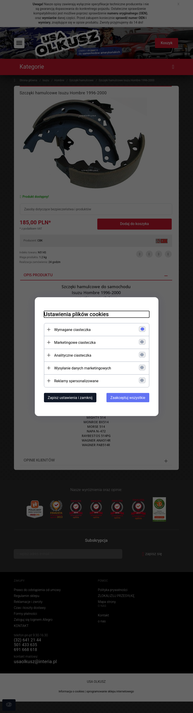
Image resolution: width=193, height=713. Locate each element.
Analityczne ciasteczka (72, 355)
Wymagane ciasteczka (72, 329)
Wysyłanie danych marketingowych (82, 368)
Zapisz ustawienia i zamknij (70, 397)
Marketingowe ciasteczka (75, 342)
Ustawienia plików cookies (76, 314)
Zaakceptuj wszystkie (127, 397)
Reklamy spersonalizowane (76, 381)
